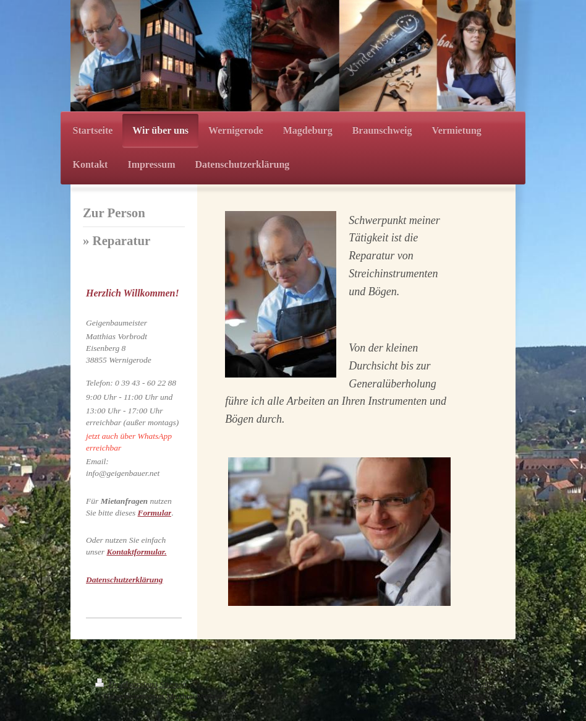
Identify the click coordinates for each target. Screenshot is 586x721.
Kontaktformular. (136, 551)
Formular (155, 512)
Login (481, 683)
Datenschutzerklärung (124, 579)
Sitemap (173, 684)
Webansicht (471, 695)
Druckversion (125, 684)
